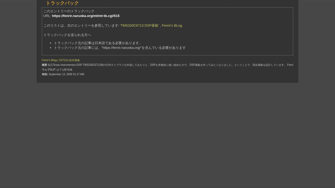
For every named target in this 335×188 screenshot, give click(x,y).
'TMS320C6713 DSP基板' (139, 25)
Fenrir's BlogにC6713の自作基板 (61, 60)
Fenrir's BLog (172, 25)
